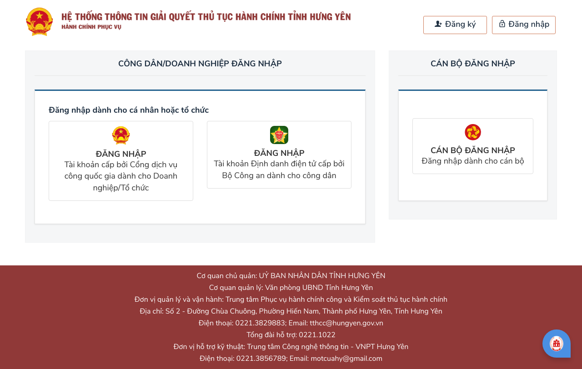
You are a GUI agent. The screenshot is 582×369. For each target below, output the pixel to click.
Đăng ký (455, 24)
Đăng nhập (524, 24)
